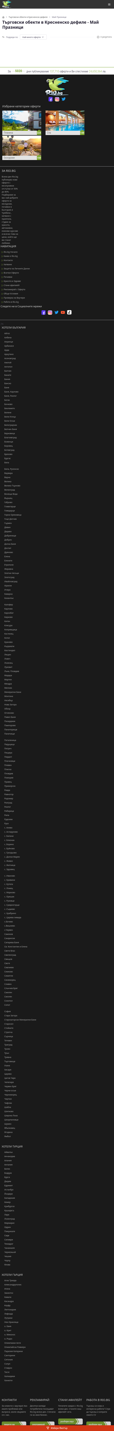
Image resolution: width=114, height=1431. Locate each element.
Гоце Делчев (9, 518)
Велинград (8, 489)
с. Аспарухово (10, 831)
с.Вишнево (8, 925)
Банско (6, 383)
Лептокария (9, 1309)
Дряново (7, 552)
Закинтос (7, 1292)
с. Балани (8, 835)
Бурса (6, 1177)
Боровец (7, 445)
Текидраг (7, 1243)
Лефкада (7, 1313)
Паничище (8, 733)
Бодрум (7, 1172)
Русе (5, 823)
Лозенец (7, 662)
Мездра (7, 683)
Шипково (7, 1111)
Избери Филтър (57, 1428)
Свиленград (9, 954)
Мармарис (8, 1222)
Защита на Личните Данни (15, 268)
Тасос (6, 1372)
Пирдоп (7, 756)
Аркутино (8, 354)
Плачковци (8, 760)
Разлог (6, 806)
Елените (7, 560)
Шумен (6, 1123)
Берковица (8, 433)
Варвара (7, 473)
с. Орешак (8, 896)
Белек (6, 1168)
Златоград (8, 577)
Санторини (8, 1355)
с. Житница (8, 865)
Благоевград (9, 437)
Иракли (7, 585)
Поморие (7, 777)
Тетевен (7, 1040)
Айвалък (7, 1152)
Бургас (6, 458)
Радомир (7, 798)
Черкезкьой (9, 1252)
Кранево (7, 642)
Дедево (7, 531)
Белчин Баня (9, 429)
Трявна (6, 1057)
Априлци (7, 341)
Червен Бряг (9, 1086)
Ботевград (8, 449)
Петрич (7, 748)
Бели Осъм (8, 420)
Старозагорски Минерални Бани (19, 1019)
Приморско (8, 785)
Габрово (7, 502)
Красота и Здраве (11, 281)
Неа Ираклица (10, 1322)
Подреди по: (10, 37)
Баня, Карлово (10, 391)
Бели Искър (9, 416)
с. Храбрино (9, 913)
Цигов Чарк (9, 1077)
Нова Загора (9, 704)
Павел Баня (9, 717)
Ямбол (6, 1136)
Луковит (7, 667)
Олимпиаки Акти (11, 1342)
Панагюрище (9, 729)
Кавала (6, 1297)
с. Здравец (8, 869)
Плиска (6, 769)
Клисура (7, 625)
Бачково (7, 404)
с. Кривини (8, 879)
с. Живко (7, 860)
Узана (6, 1065)
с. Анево (7, 827)
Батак (6, 399)
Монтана (7, 696)
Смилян (7, 992)
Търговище (8, 1061)
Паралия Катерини (12, 1351)
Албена (7, 337)
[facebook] (51, 99)
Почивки (6, 277)
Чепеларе (8, 1082)
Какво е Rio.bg (9, 256)
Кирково (7, 617)
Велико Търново (11, 485)
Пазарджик (8, 721)
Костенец (7, 633)
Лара (5, 1214)
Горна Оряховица (11, 514)
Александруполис (12, 1284)
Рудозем (7, 819)
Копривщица (9, 629)
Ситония (7, 1359)
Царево (7, 1073)
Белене (6, 412)
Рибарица (8, 810)
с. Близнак (8, 840)
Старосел (7, 1023)
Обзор (6, 708)
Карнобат (8, 612)
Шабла (6, 1107)
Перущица (8, 744)
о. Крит (6, 1330)
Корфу (6, 1305)
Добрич (7, 539)
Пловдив (7, 773)
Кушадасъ (8, 1210)
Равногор (8, 794)
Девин (6, 527)
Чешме (6, 1256)
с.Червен (7, 929)
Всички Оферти (10, 272)
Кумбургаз (8, 1206)
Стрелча (7, 1032)
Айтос (6, 333)
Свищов (7, 959)
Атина (6, 1288)
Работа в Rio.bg (10, 302)
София (6, 1011)
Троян (6, 1048)
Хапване (6, 264)
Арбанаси (8, 345)
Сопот (6, 1004)
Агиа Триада (9, 1280)
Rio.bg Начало (9, 252)
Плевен (7, 765)
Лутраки (7, 1317)
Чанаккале (8, 1247)
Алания (7, 1160)
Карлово (7, 608)
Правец (7, 781)
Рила (5, 815)
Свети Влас (8, 950)
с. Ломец (7, 888)
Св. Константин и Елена (14, 946)
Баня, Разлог (9, 395)
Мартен (7, 679)
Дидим (6, 1181)
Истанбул (7, 1189)
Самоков (7, 934)
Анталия (7, 1164)
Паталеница (9, 740)
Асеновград (9, 358)
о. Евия (6, 1326)
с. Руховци (8, 900)
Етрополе (8, 564)
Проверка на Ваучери (13, 297)
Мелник (7, 687)
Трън (5, 1053)
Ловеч (6, 658)
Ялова (6, 1264)
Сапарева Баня (10, 942)
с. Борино (8, 844)
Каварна (7, 593)
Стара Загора (9, 1015)
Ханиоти (7, 1380)
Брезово (7, 454)
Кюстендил (8, 650)
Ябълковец (8, 1127)
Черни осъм (9, 1090)
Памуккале (8, 1231)
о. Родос (7, 1338)
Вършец (7, 498)
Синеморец (9, 979)
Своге (6, 963)
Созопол (7, 1000)
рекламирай (38, 1424)
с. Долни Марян (11, 856)
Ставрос (7, 1367)
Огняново (8, 712)
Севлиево (8, 967)
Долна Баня (9, 543)
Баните (6, 374)
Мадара (7, 675)
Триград (7, 1044)
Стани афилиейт (10, 285)
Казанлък (8, 598)
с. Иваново (8, 875)
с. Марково (8, 892)
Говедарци (8, 510)
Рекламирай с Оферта (13, 289)
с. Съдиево (8, 909)
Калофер (7, 604)
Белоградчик (9, 424)
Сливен (7, 984)
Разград (7, 802)
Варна (6, 477)
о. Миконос (8, 1334)
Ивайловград (9, 581)
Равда (6, 790)
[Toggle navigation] (109, 4)
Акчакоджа (8, 1156)
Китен (6, 621)
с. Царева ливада (11, 917)
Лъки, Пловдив (10, 671)
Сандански (8, 938)
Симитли (7, 975)
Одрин (6, 1227)
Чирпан (7, 1098)
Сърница (7, 1036)
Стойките (7, 1028)
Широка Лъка (10, 1115)
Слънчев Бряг (10, 988)
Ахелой (6, 362)
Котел (6, 637)
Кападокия (8, 1197)
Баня (5, 387)
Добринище (9, 535)
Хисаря (6, 1069)
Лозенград (8, 1218)
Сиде (5, 1235)
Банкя (6, 379)
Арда (5, 350)
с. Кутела (7, 884)
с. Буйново (8, 848)
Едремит (7, 1185)
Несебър (7, 700)
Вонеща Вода (9, 493)
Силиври (7, 1239)
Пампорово (9, 725)
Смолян (7, 996)
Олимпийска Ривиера (14, 1347)
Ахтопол (7, 366)
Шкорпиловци (10, 1119)
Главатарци (9, 506)
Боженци (7, 441)
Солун (6, 1363)
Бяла (5, 462)
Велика (6, 481)
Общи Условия (9, 293)
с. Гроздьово (9, 852)
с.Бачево (7, 921)
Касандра (8, 1301)
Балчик (6, 370)
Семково (7, 971)
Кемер (6, 1202)
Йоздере (7, 1193)
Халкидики (8, 1376)
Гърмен (7, 523)
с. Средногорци (10, 904)
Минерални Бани (11, 692)
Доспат (6, 548)
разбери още (67, 1421)
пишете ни (9, 1424)
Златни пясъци (10, 573)
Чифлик (7, 1102)
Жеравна (7, 568)
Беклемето (8, 408)
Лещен (6, 654)
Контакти (7, 260)
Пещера (7, 752)
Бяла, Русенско (10, 468)
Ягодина (7, 1132)
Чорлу (6, 1260)
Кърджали (8, 646)
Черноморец (9, 1094)
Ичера (6, 589)
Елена (6, 556)
